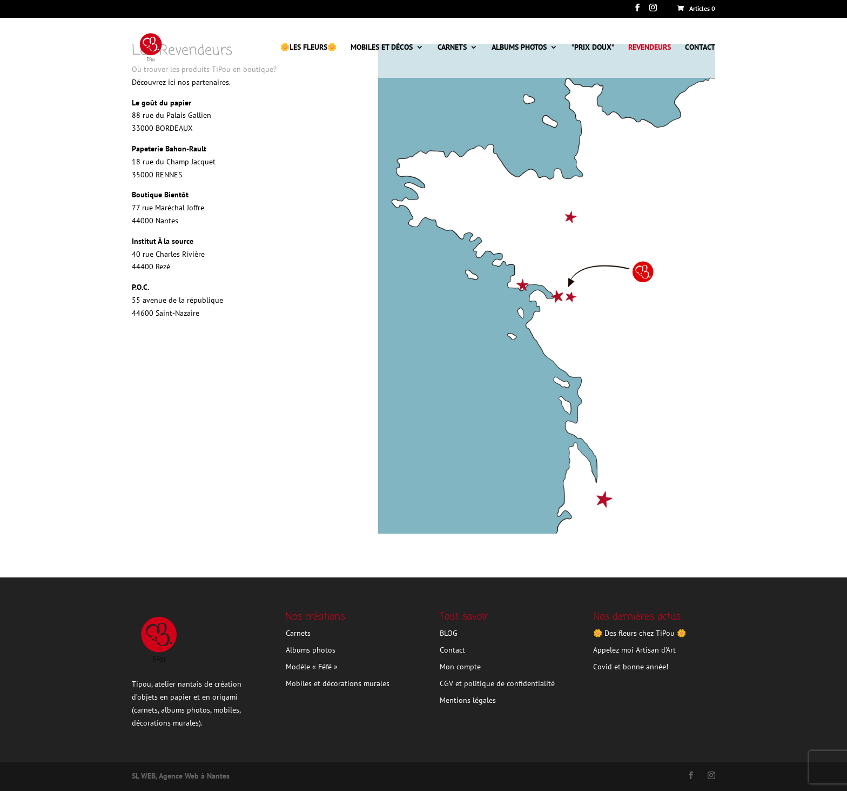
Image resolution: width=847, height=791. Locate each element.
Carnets (452, 47)
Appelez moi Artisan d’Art (634, 650)
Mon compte (460, 667)
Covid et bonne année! (630, 667)
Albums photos (519, 47)
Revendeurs (649, 47)
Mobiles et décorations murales (337, 683)
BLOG (449, 633)
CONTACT (700, 47)
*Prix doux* (593, 47)
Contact (452, 650)
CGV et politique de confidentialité (497, 683)
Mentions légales (468, 700)
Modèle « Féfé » (312, 667)
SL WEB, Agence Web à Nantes (181, 776)
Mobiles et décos (382, 47)
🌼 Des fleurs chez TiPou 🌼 (639, 633)
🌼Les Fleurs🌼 (308, 47)
